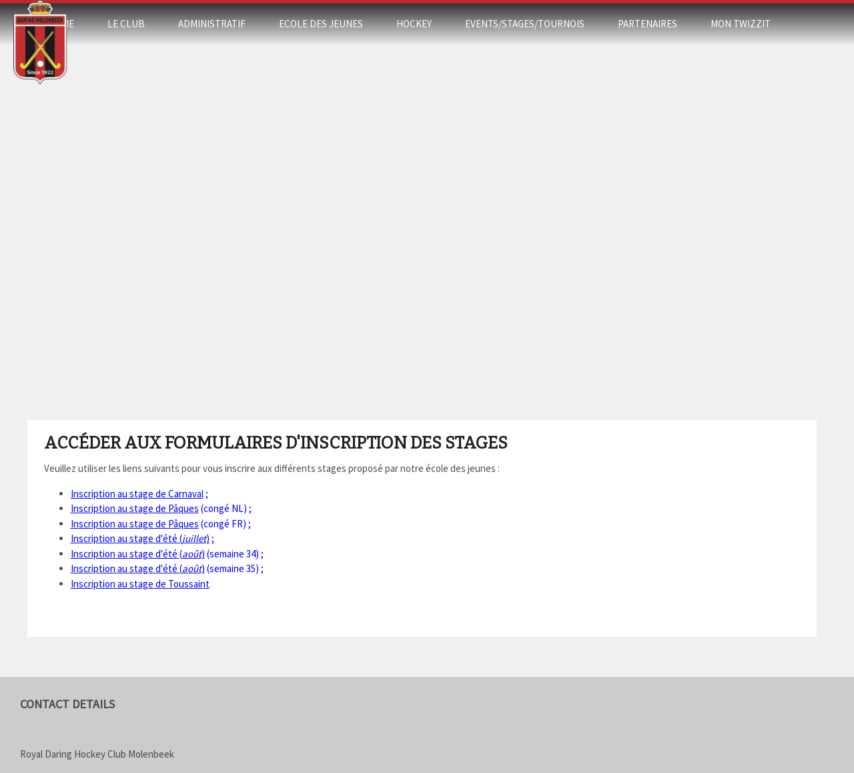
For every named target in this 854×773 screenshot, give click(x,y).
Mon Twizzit (741, 23)
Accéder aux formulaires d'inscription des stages (276, 443)
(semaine (165, 553)
